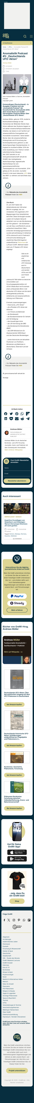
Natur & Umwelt (8, 984)
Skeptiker (7, 536)
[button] (6, 414)
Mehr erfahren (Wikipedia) (14, 450)
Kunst (4, 977)
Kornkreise (6, 970)
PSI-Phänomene (8, 989)
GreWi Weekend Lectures (11, 960)
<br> (14, 263)
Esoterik (5, 946)
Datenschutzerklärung (10, 1014)
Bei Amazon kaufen (14, 808)
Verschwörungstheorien (11, 1007)
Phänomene (22, 242)
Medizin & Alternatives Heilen (13, 979)
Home (4, 47)
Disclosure (6, 944)
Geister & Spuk (8, 951)
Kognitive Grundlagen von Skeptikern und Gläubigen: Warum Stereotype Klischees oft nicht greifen (16, 523)
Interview (6, 965)
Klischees (23, 534)
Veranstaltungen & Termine (12, 1005)
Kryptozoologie (8, 974)
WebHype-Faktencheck (11, 1010)
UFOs (10, 47)
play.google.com (17, 859)
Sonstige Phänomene (10, 996)
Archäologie (7, 939)
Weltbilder (14, 536)
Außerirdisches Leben (10, 942)
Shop (17, 901)
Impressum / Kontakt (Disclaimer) (14, 1017)
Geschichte (6, 953)
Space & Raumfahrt (9, 998)
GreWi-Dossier (8, 963)
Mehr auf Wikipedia (13, 652)
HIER (20, 194)
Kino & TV (6, 967)
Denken (12, 534)
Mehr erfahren (17, 610)
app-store (17, 852)
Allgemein (6, 937)
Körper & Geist (10, 517)
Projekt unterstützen (17, 1071)
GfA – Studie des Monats (11, 958)
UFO (25, 173)
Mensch (18, 517)
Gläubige (17, 534)
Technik (5, 1000)
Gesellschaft (7, 956)
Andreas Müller (7, 63)
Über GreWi (7, 1012)
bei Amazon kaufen (14, 704)
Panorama (6, 986)
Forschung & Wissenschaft (12, 949)
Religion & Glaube (9, 991)
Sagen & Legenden (9, 993)
